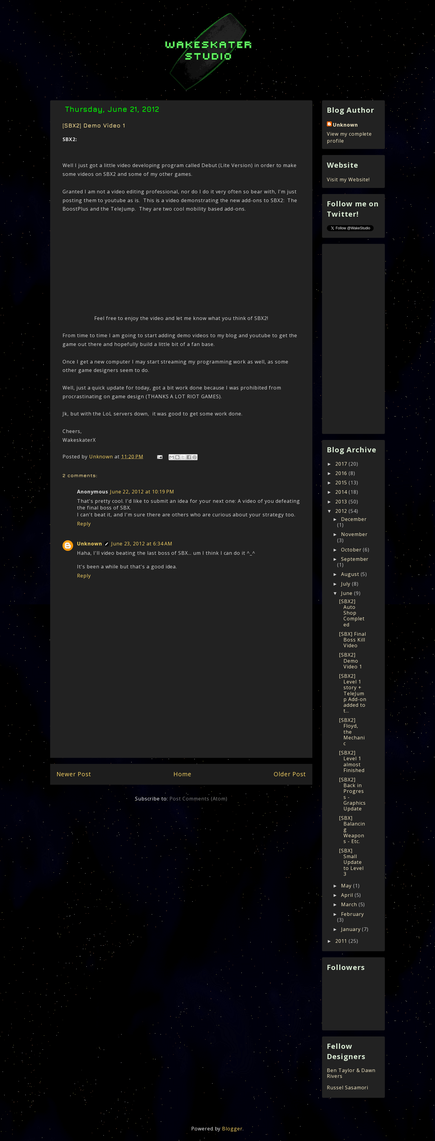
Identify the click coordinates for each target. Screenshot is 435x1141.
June (347, 593)
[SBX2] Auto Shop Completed (352, 613)
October (352, 549)
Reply (84, 523)
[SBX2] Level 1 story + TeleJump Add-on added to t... (352, 693)
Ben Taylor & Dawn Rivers (351, 1073)
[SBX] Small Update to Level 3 (351, 862)
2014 (342, 492)
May (347, 885)
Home (182, 774)
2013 (342, 501)
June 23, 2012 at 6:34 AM (141, 543)
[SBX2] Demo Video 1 (350, 660)
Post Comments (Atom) (198, 798)
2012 (342, 511)
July (346, 583)
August (351, 574)
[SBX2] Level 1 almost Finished (352, 761)
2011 (342, 941)
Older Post (290, 774)
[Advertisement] (181, 714)
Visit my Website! (348, 179)
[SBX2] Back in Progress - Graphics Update (352, 794)
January (351, 929)
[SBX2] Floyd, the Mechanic (352, 732)
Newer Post (73, 774)
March (350, 904)
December (354, 519)
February (352, 914)
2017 (342, 464)
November (354, 534)
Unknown (89, 543)
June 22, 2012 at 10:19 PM (142, 491)
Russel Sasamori (347, 1087)
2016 (342, 473)
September (355, 559)
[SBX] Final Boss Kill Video (352, 640)
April (348, 895)
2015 (342, 482)
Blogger (232, 1128)
